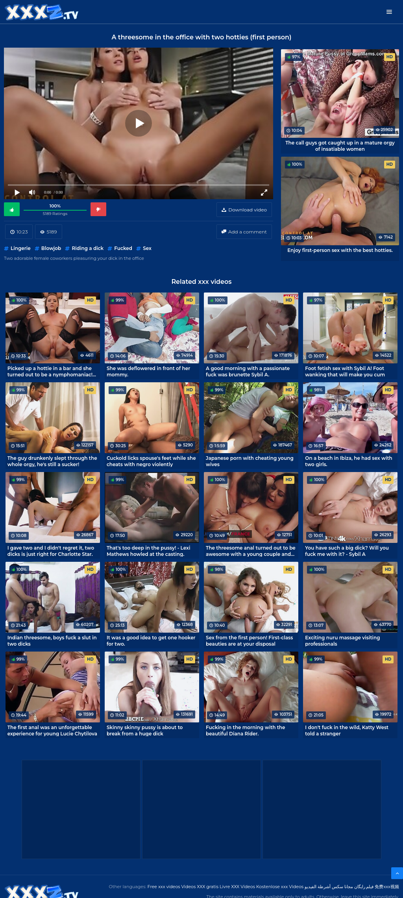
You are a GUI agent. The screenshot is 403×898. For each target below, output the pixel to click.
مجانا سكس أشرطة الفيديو (329, 886)
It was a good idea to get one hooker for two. (151, 640)
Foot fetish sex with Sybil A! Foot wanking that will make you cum (345, 371)
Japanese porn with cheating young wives (250, 461)
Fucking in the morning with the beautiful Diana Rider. (245, 730)
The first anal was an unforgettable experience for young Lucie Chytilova (52, 730)
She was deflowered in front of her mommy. (148, 371)
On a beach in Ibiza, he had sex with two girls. (348, 461)
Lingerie (21, 248)
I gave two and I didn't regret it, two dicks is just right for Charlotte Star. (50, 551)
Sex (147, 248)
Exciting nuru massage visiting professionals (342, 640)
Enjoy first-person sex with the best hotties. (340, 250)
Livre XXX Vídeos (237, 886)
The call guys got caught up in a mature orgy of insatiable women (340, 146)
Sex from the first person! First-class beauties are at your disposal (249, 640)
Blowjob (51, 248)
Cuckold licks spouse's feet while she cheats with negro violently (151, 461)
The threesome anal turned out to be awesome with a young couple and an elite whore (251, 551)
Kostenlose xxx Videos (279, 886)
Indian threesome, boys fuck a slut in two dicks (52, 640)
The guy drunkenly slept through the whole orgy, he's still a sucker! (52, 461)
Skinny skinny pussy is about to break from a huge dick (145, 730)
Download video (247, 210)
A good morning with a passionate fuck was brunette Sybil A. (248, 371)
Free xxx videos (164, 886)
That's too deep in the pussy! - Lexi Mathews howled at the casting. (148, 551)
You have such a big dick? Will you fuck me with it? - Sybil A (347, 551)
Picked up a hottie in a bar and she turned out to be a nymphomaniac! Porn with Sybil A (49, 371)
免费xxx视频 (387, 886)
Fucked (123, 248)
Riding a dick (88, 248)
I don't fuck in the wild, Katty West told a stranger (346, 730)
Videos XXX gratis (200, 886)
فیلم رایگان (364, 886)
